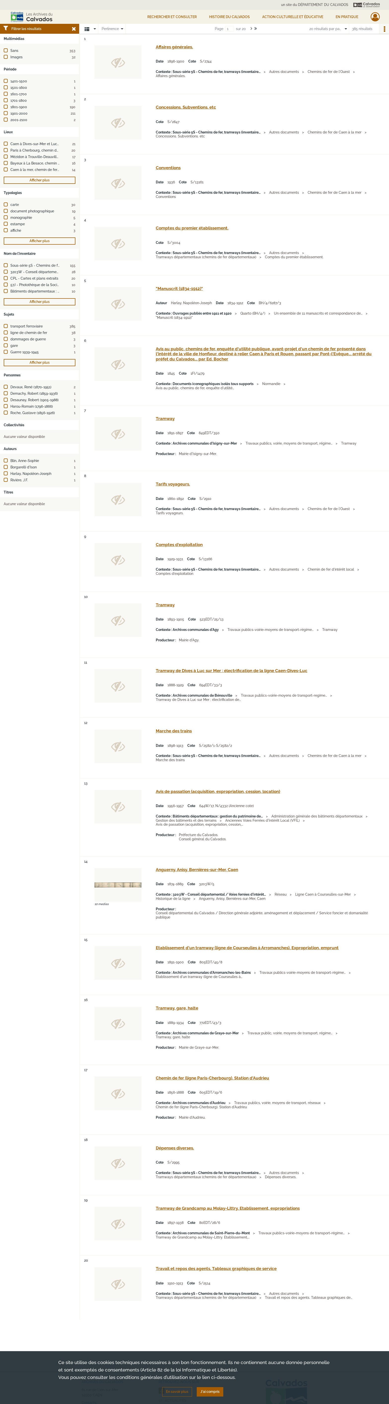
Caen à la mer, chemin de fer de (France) (43, 170)
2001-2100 (18, 120)
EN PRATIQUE (347, 17)
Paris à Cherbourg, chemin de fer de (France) (46, 150)
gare (14, 346)
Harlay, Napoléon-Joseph (30, 474)
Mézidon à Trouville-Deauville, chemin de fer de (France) (56, 157)
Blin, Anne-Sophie (24, 461)
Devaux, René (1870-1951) (30, 387)
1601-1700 (18, 94)
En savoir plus (177, 1392)
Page (219, 29)
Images (16, 57)
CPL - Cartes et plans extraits (34, 278)
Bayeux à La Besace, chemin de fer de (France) (48, 163)
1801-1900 (18, 107)
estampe (17, 224)
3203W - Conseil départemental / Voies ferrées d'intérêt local (60, 272)
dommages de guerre (28, 339)
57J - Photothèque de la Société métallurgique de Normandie (60, 285)
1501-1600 (18, 88)
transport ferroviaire (26, 326)
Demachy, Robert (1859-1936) (34, 393)
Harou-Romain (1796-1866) (31, 406)
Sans (14, 51)
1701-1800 (18, 100)
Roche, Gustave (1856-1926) (32, 413)
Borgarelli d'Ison (23, 467)
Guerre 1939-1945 (24, 352)
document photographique (32, 211)
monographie (21, 218)
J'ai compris (210, 1392)
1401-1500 (18, 81)
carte (14, 205)
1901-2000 (19, 113)
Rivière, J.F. (19, 480)
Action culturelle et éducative (292, 17)
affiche (15, 230)
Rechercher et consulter (172, 17)
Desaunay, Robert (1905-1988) (34, 400)
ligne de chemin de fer (28, 333)
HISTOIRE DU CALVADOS (229, 17)
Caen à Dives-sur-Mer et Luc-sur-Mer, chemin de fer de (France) (62, 144)
